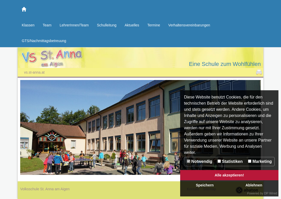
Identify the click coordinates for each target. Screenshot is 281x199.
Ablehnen (253, 185)
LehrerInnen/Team (74, 25)
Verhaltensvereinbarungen (189, 25)
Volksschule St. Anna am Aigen (79, 59)
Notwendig (199, 161)
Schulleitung (106, 25)
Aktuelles (132, 25)
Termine (153, 25)
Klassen (28, 25)
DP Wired (270, 193)
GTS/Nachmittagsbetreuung (44, 41)
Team (47, 25)
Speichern (205, 185)
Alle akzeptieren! (229, 175)
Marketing (260, 161)
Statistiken (230, 161)
